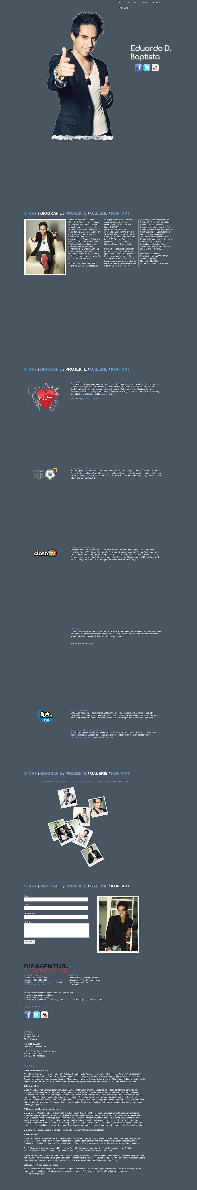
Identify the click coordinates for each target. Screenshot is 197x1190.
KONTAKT (123, 8)
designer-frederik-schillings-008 (64, 833)
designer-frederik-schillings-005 (72, 829)
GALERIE (157, 3)
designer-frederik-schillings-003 (91, 854)
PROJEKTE (146, 3)
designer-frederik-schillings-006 (82, 836)
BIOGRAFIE (133, 3)
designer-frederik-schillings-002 (81, 815)
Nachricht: (28, 922)
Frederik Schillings (41, 1006)
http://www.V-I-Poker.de (89, 399)
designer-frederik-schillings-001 (67, 797)
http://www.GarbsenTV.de (82, 737)
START (122, 3)
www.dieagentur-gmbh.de (35, 984)
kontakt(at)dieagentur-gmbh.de (44, 982)
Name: (27, 896)
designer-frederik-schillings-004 (98, 806)
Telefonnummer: (30, 913)
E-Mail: (27, 905)
